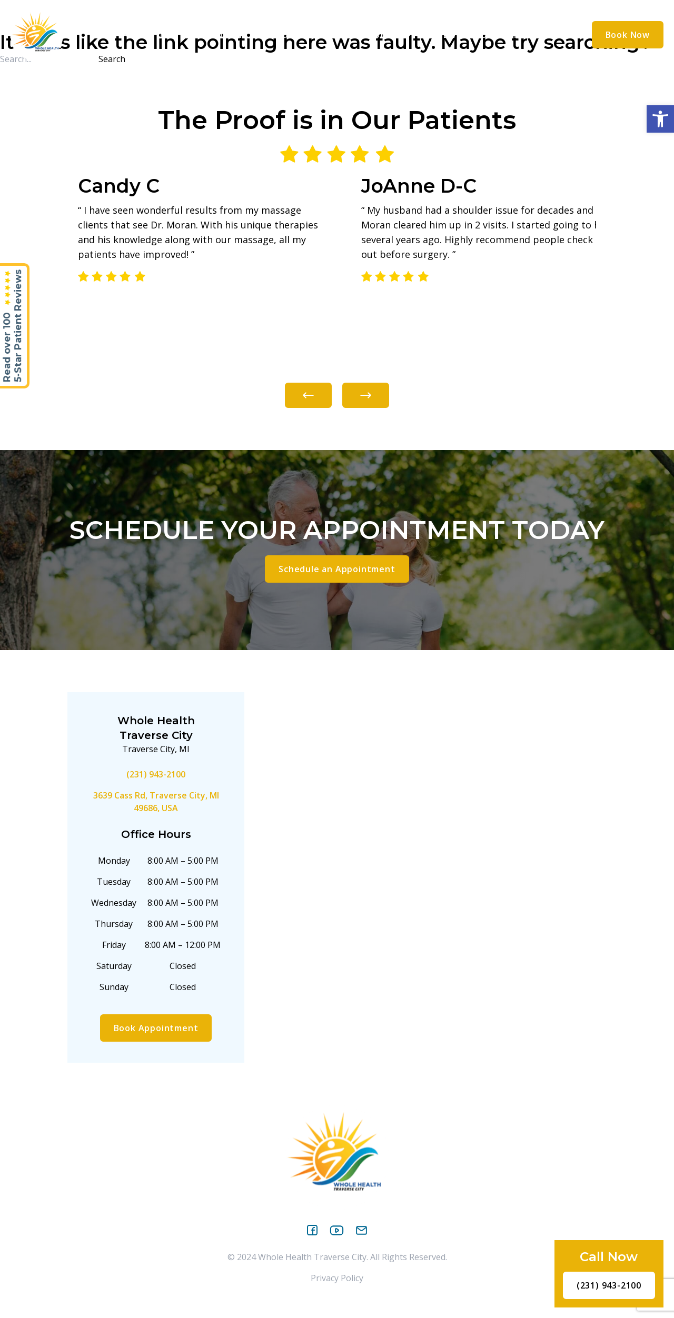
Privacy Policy (337, 1278)
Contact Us (503, 35)
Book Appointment (156, 1028)
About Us (150, 35)
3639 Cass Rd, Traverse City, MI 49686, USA (156, 802)
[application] (174, 34)
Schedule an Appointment (337, 569)
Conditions (222, 35)
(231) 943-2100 (155, 774)
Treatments (303, 35)
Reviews (442, 35)
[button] (660, 119)
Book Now (628, 35)
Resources (380, 35)
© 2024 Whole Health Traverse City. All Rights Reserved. (337, 1257)
